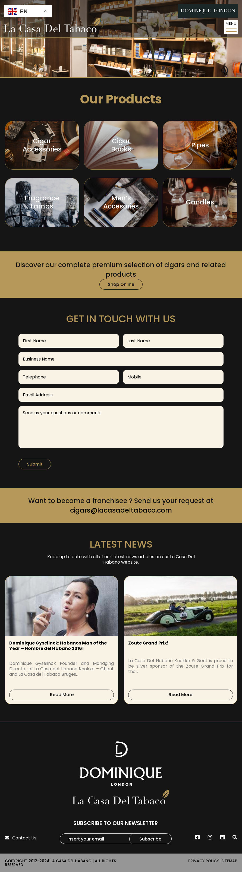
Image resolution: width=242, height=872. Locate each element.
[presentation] (10, 640)
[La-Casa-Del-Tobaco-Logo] (52, 26)
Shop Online (121, 284)
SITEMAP (229, 861)
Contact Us (20, 838)
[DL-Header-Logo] (208, 11)
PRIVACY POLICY (203, 861)
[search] (234, 837)
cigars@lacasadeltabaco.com (121, 510)
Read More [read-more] (62, 694)
